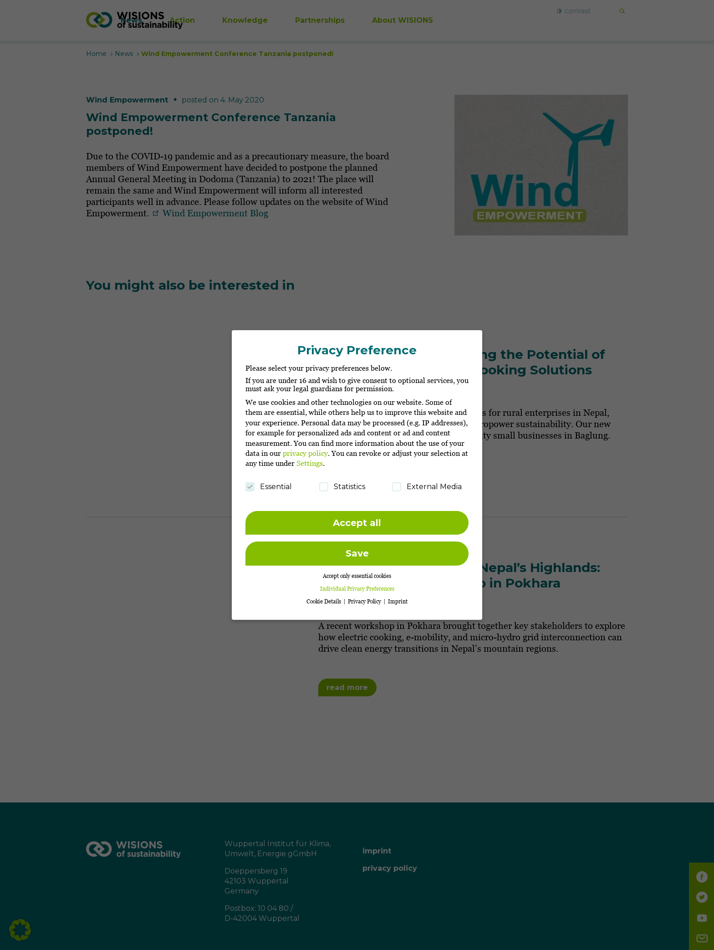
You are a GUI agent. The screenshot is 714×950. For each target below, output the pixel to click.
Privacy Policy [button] (365, 598)
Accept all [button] (357, 519)
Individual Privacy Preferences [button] (357, 585)
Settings (309, 460)
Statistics (342, 483)
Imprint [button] (398, 598)
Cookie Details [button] (324, 598)
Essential (268, 483)
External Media (427, 483)
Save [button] (357, 550)
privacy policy (305, 450)
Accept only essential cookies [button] (357, 572)
